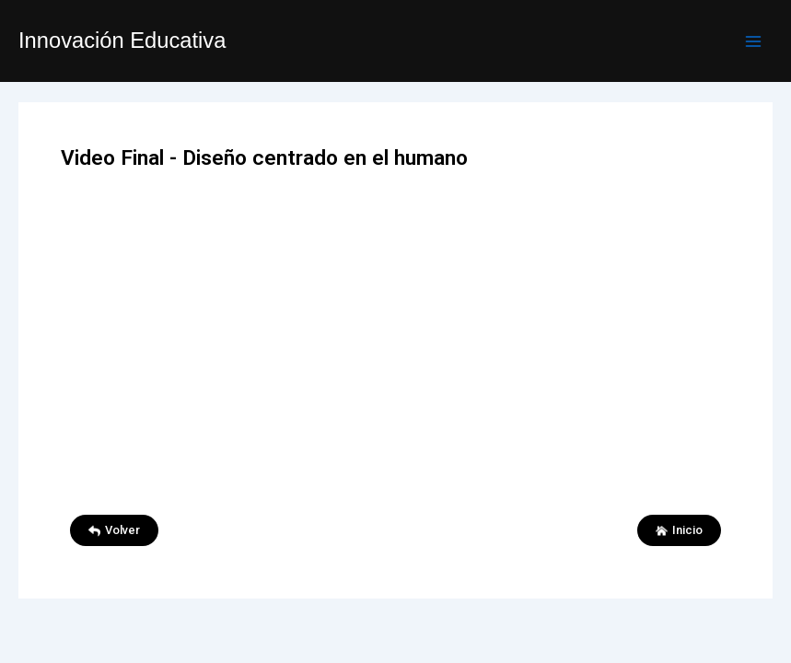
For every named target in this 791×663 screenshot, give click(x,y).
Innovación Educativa (122, 40)
